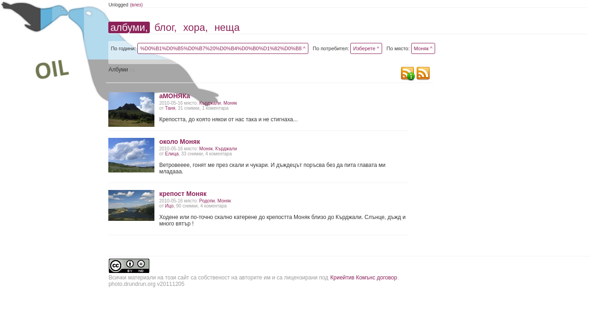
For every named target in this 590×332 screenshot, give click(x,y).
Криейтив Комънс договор (363, 277)
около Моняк (179, 141)
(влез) (136, 4)
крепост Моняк (182, 193)
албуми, (129, 27)
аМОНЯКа (174, 96)
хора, (195, 27)
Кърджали (210, 103)
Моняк (230, 103)
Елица (171, 153)
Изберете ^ (366, 48)
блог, (165, 27)
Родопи (207, 200)
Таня (170, 108)
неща (227, 27)
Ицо (169, 205)
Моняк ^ (423, 48)
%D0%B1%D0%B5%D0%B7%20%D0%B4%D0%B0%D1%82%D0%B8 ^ (223, 48)
